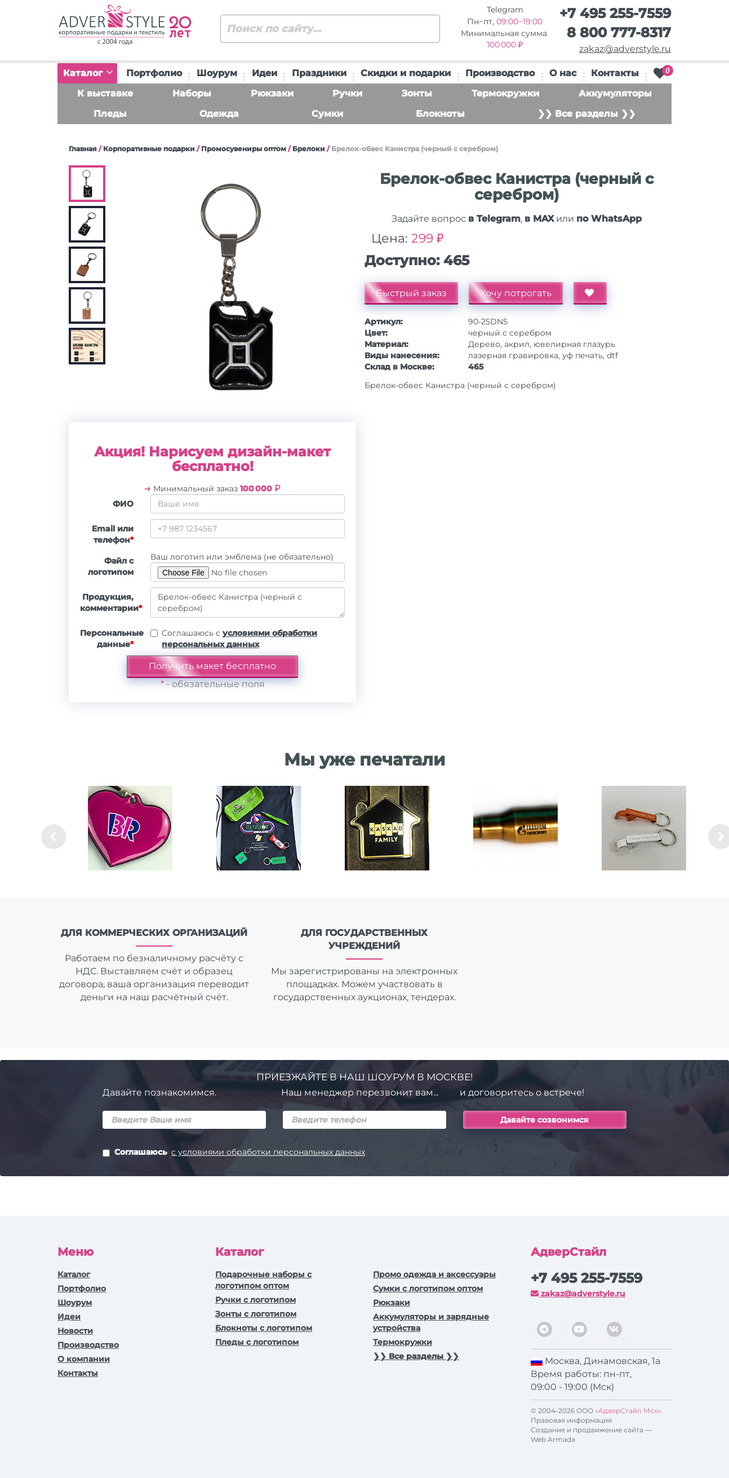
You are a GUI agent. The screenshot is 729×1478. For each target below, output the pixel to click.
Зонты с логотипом (255, 1314)
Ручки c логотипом (255, 1300)
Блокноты (440, 113)
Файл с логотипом (111, 566)
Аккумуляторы (615, 93)
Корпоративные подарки (149, 148)
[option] (130, 836)
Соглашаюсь (234, 1153)
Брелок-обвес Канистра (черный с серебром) (247, 602)
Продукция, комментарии (111, 602)
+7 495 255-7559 (615, 13)
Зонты (417, 93)
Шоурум (217, 73)
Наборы (191, 93)
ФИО (123, 504)
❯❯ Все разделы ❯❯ (586, 113)
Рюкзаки (272, 93)
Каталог (88, 73)
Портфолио (154, 73)
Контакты (615, 73)
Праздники (319, 73)
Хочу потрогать (516, 293)
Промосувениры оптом (243, 148)
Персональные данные (111, 638)
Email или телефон (113, 534)
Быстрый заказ (411, 293)
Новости (75, 1331)
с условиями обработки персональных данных (268, 1152)
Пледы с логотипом (257, 1342)
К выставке (105, 93)
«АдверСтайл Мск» (628, 1410)
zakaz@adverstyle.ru (625, 48)
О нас (562, 73)
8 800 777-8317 (619, 32)
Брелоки (308, 148)
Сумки (327, 113)
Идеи (264, 73)
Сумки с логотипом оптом (428, 1288)
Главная (83, 148)
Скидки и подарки (406, 73)
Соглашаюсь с (239, 638)
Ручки (347, 93)
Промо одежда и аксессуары (434, 1274)
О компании (83, 1359)
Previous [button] (53, 836)
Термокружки (505, 93)
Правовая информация (571, 1420)
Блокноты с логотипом (263, 1328)
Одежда (219, 113)
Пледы (110, 113)
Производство (500, 73)
